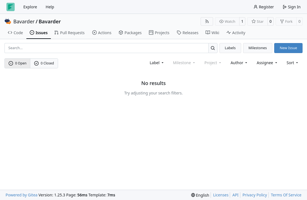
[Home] (10, 7)
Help (50, 6)
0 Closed (44, 63)
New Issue (288, 47)
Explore (30, 6)
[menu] (293, 62)
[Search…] (213, 48)
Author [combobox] (239, 62)
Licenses (221, 195)
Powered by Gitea (22, 195)
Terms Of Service (286, 195)
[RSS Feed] (207, 21)
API (235, 195)
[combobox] (157, 62)
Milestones (257, 47)
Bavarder (24, 21)
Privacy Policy (255, 195)
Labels (230, 47)
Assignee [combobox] (267, 62)
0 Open (18, 63)
